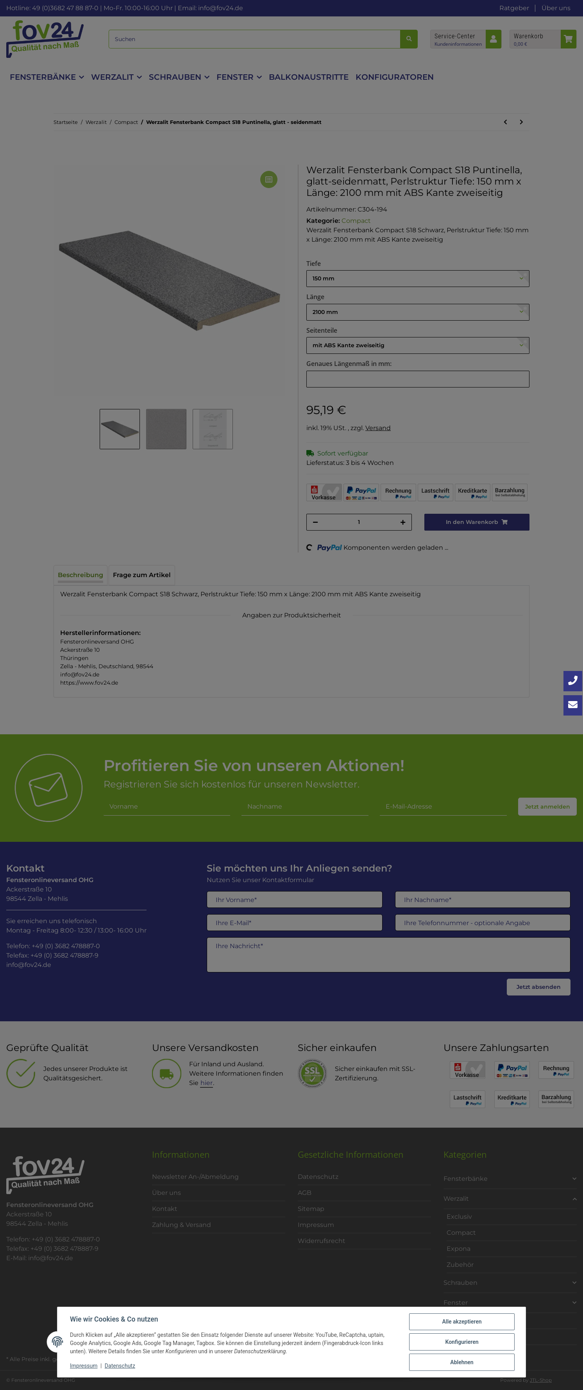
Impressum (83, 1366)
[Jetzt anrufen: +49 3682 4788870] (572, 681)
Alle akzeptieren (461, 1321)
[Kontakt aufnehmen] (572, 705)
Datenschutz (120, 1366)
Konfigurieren (461, 1342)
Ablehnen (461, 1362)
